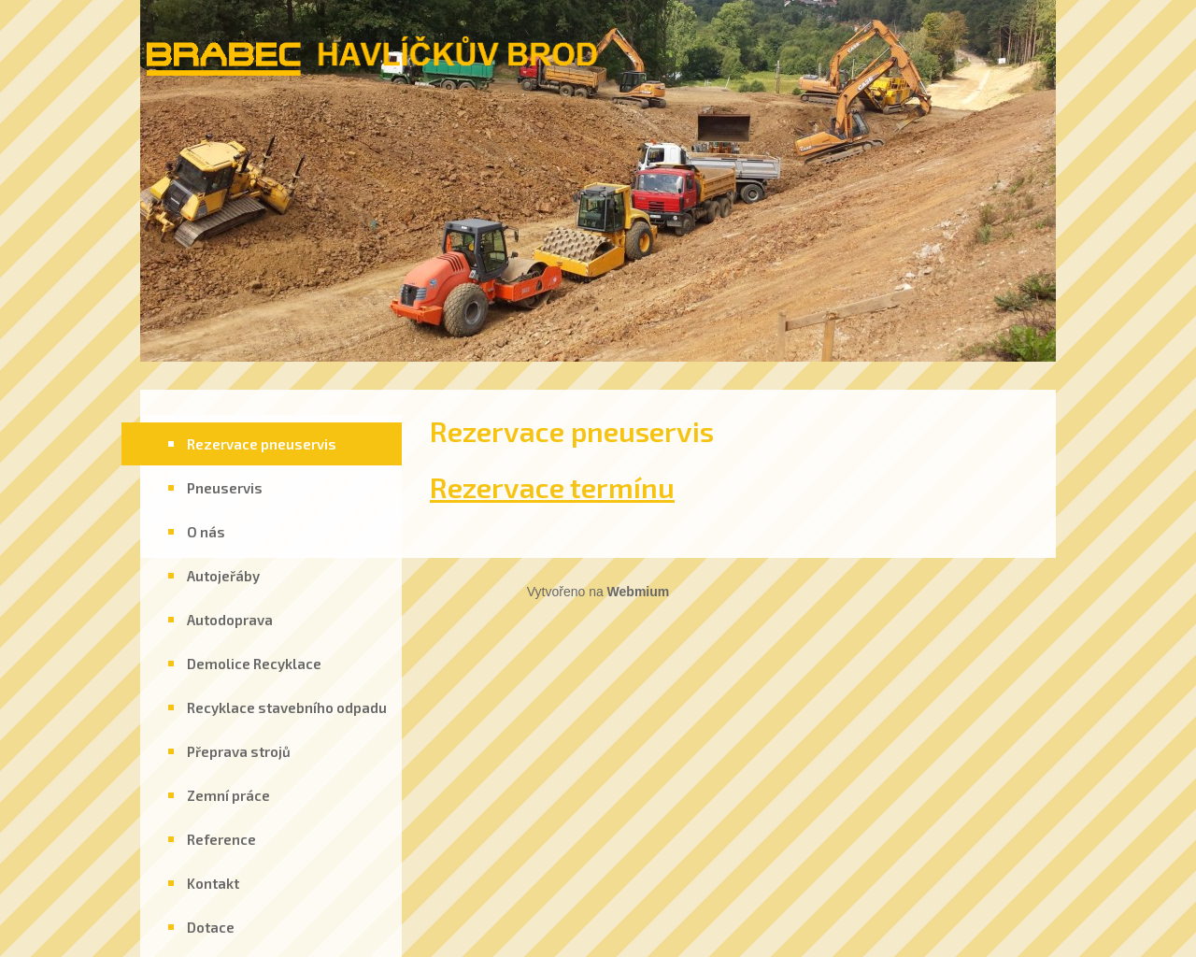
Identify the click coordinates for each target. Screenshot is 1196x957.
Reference (221, 839)
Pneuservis (225, 487)
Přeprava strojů (239, 751)
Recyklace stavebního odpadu (287, 707)
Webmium (638, 591)
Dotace (211, 927)
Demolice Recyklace (254, 663)
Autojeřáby (223, 575)
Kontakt (213, 883)
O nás (206, 531)
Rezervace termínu (552, 487)
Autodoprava (230, 619)
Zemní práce (228, 795)
